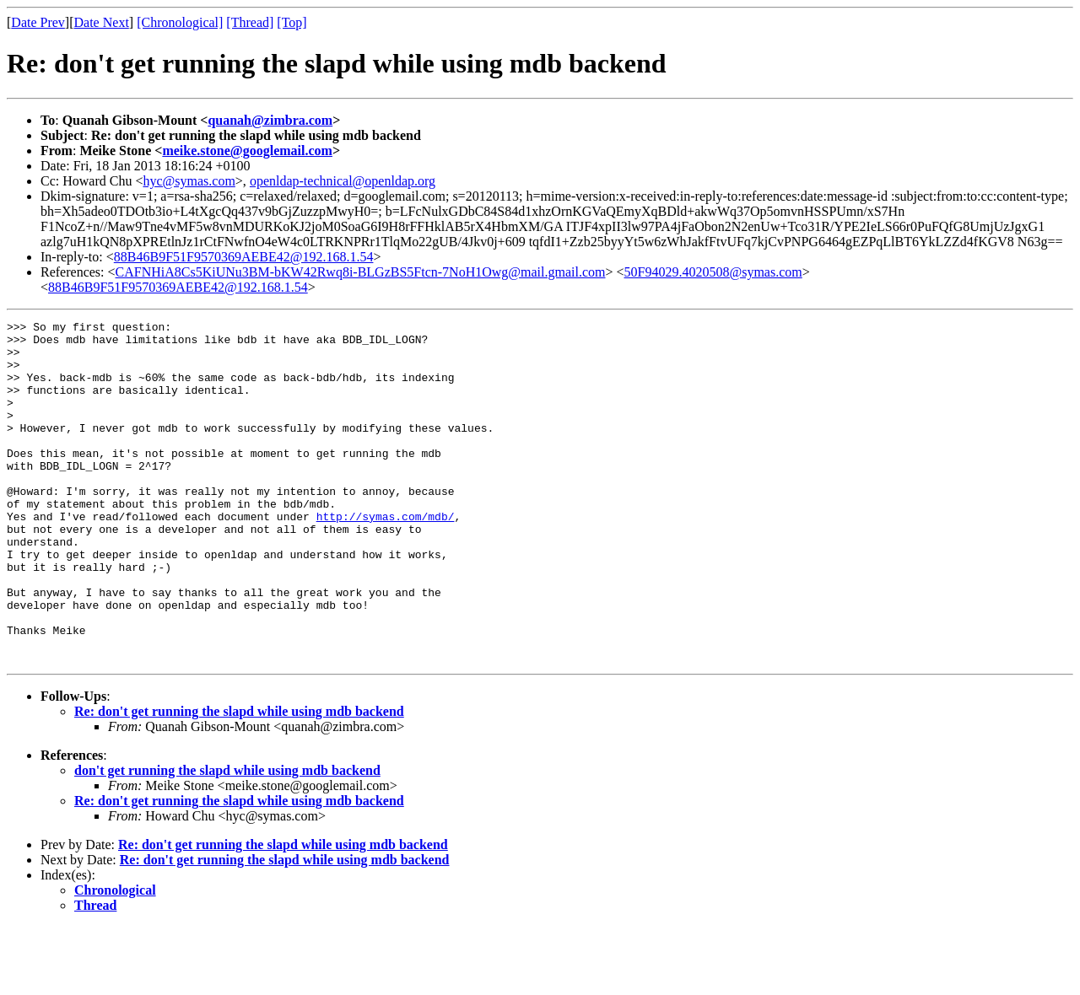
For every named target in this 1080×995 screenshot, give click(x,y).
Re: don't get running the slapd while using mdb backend (239, 779)
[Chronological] (180, 22)
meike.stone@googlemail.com (247, 150)
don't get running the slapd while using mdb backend (227, 838)
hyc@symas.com (189, 181)
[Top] (291, 22)
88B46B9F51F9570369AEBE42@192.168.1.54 (244, 257)
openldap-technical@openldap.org (342, 181)
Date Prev (38, 22)
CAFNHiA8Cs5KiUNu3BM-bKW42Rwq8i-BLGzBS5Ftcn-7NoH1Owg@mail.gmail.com (361, 272)
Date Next (101, 22)
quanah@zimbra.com (270, 120)
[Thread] (249, 22)
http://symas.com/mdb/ (385, 556)
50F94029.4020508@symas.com (713, 272)
